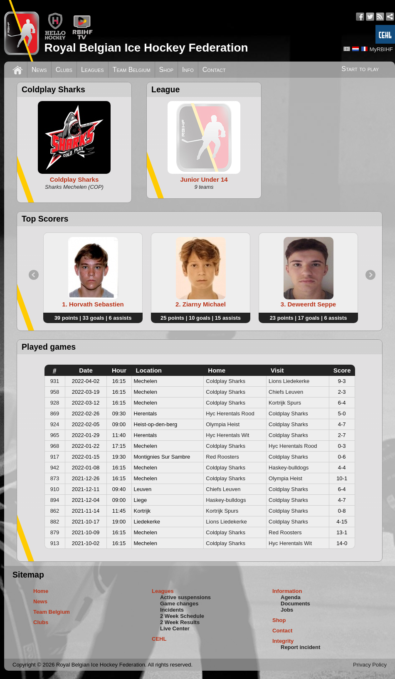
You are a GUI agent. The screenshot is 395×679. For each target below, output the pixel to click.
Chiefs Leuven (286, 392)
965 (54, 435)
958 (54, 392)
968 (54, 446)
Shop (166, 69)
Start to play (360, 68)
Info (188, 69)
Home (40, 591)
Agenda (291, 597)
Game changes (179, 603)
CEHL (159, 639)
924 (54, 424)
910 (54, 489)
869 (54, 413)
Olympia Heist (222, 424)
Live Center (175, 628)
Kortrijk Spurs (285, 403)
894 (54, 500)
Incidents (172, 610)
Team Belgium (132, 69)
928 (54, 403)
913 (54, 543)
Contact (214, 69)
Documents (295, 603)
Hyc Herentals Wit (227, 435)
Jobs (287, 610)
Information (287, 591)
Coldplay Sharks (225, 381)
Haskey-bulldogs (289, 467)
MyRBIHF (381, 49)
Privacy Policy (370, 665)
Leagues (92, 69)
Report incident (300, 647)
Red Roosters (222, 457)
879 (54, 532)
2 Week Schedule (182, 616)
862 (54, 511)
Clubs (64, 69)
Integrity (283, 641)
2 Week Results (180, 622)
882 (54, 522)
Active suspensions (185, 597)
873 (54, 478)
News (39, 69)
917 (54, 457)
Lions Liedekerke (289, 381)
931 (54, 381)
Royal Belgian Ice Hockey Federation (146, 47)
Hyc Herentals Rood (230, 413)
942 (54, 467)
